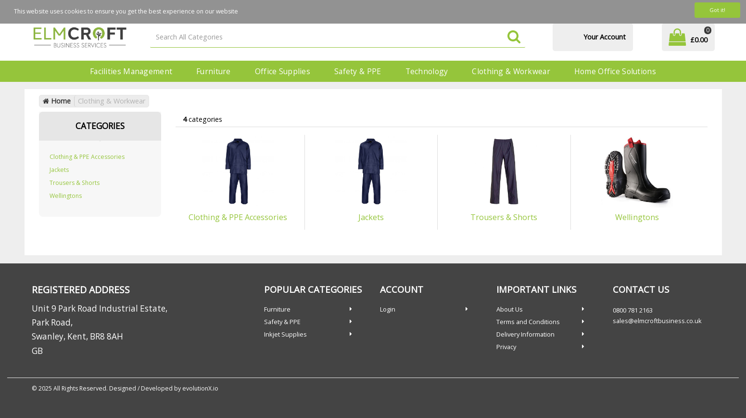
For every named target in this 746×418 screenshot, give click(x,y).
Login (387, 309)
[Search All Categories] (337, 37)
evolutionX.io (200, 388)
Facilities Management (131, 71)
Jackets (59, 170)
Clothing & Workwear (511, 71)
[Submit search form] (514, 37)
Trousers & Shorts (75, 183)
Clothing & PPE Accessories (87, 157)
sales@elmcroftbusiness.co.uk (657, 320)
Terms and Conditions (528, 321)
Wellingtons (66, 196)
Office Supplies (282, 71)
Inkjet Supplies (285, 334)
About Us (509, 309)
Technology (426, 71)
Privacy (506, 346)
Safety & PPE (357, 71)
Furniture (213, 71)
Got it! (717, 9)
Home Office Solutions (615, 71)
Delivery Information (525, 334)
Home (57, 100)
